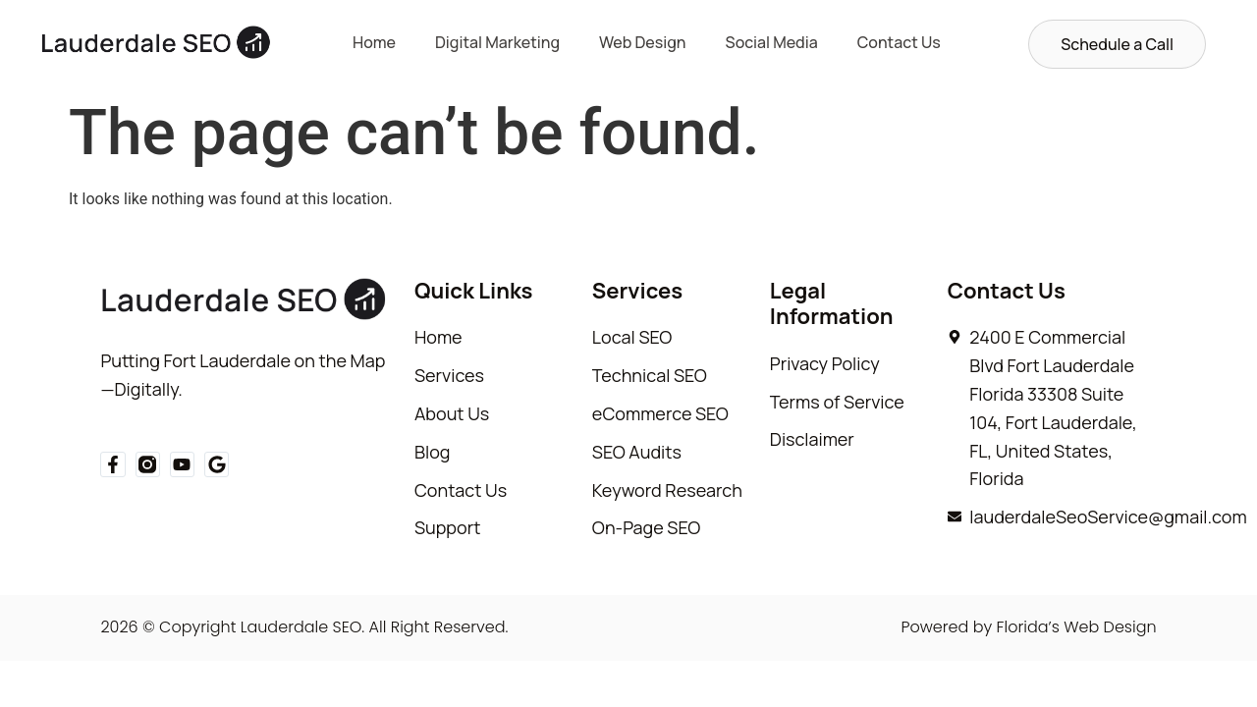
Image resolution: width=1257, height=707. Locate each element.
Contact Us (899, 42)
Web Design (642, 42)
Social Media (772, 42)
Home (374, 42)
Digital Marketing (497, 42)
